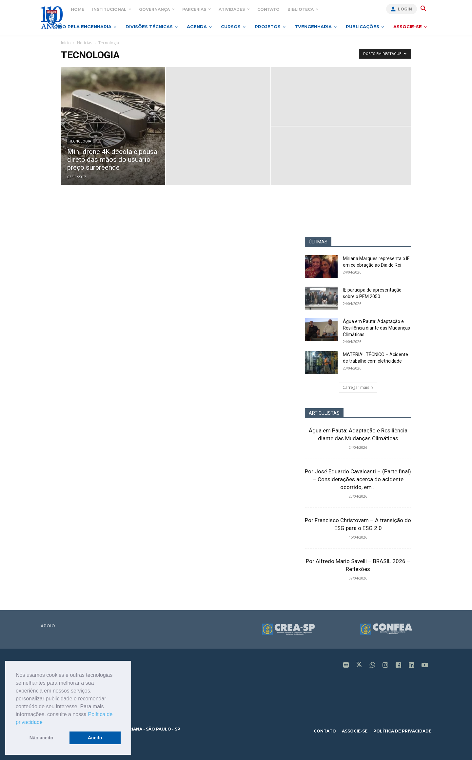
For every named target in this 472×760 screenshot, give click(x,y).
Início (66, 43)
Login (405, 9)
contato (325, 731)
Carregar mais (358, 387)
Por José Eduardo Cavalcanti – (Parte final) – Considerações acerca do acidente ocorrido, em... (358, 479)
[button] (45, 723)
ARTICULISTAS (324, 413)
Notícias (84, 43)
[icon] (346, 665)
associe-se (354, 731)
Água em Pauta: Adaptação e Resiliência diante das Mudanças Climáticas (376, 328)
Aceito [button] (95, 737)
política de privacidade (402, 731)
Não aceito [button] (41, 737)
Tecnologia (80, 141)
